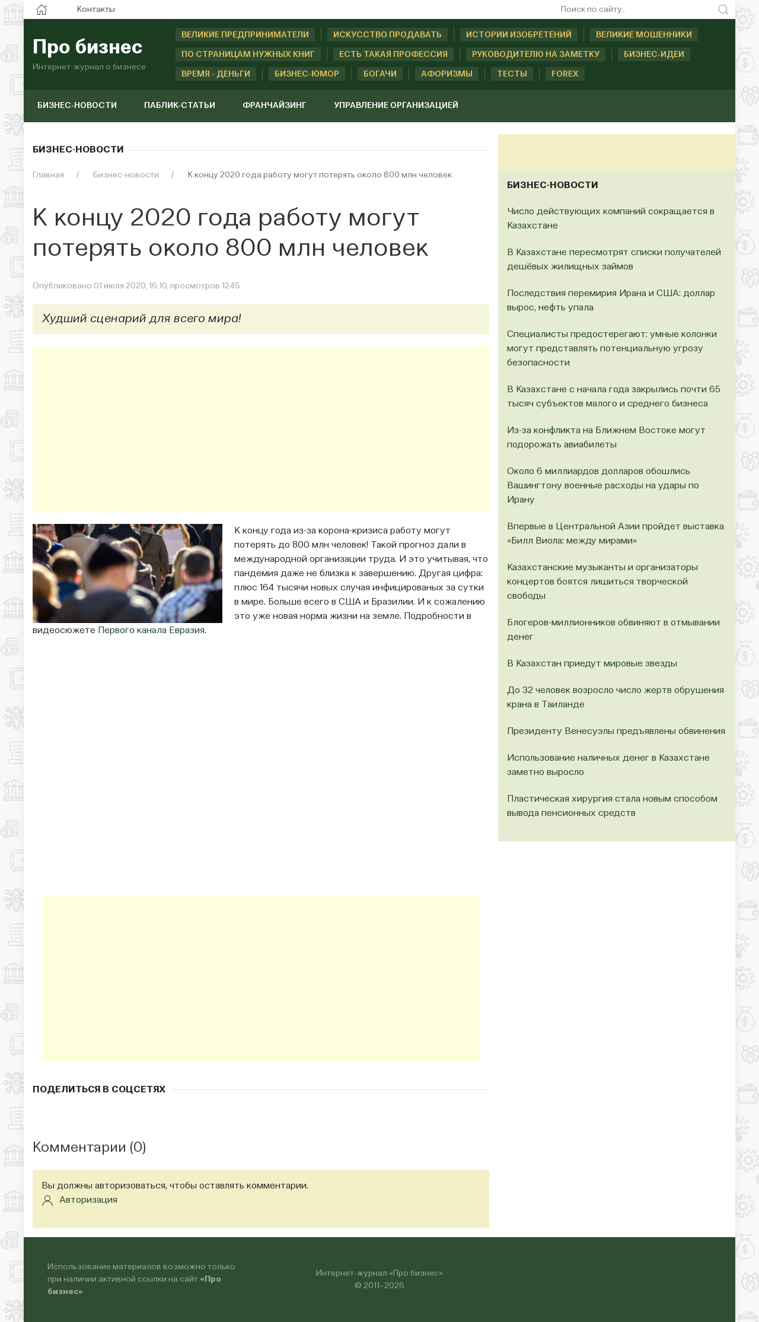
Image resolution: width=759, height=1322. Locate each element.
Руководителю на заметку (535, 54)
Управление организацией (396, 105)
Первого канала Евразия (151, 630)
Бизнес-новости (77, 105)
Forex (565, 74)
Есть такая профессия (393, 54)
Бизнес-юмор (307, 74)
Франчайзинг (275, 105)
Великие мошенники (644, 35)
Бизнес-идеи (654, 54)
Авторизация (79, 1200)
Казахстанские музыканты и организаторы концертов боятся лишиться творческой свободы (602, 582)
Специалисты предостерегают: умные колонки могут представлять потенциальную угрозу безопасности (612, 349)
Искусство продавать (387, 35)
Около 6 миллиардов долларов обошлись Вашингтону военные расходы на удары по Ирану (603, 486)
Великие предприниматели (245, 35)
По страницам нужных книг (248, 54)
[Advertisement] (261, 429)
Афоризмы (447, 74)
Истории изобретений (519, 35)
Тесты (512, 74)
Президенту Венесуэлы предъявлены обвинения (616, 731)
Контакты (96, 9)
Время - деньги (215, 74)
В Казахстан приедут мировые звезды (592, 664)
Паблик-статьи (179, 105)
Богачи (380, 74)
